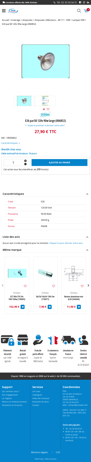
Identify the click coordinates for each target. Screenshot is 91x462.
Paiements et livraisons (12, 405)
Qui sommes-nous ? (10, 391)
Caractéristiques (9, 143)
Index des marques (40, 398)
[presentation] (3, 285)
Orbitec (17, 292)
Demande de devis (40, 401)
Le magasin (7, 398)
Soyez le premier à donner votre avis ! (45, 125)
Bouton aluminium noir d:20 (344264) (73, 298)
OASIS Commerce (50, 459)
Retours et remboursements (14, 401)
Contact (35, 405)
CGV (58, 452)
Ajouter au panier (59, 162)
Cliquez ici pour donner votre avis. (66, 243)
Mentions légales (39, 452)
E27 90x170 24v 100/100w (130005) (16, 298)
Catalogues (37, 395)
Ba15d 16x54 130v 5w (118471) (45, 298)
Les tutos (36, 391)
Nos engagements (10, 395)
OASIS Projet (39, 459)
